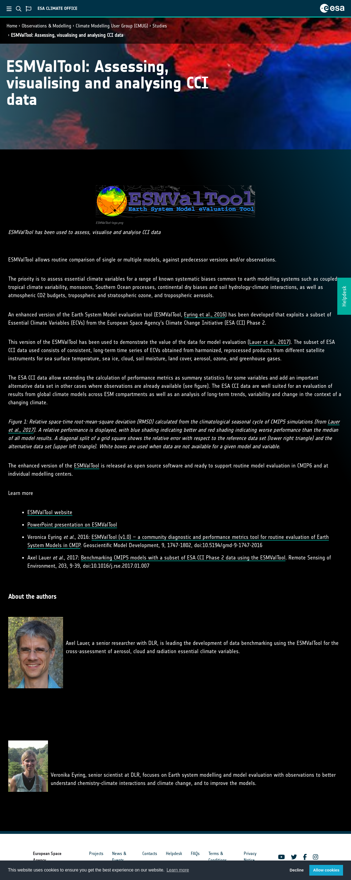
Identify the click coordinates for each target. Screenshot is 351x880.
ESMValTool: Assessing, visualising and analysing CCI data (67, 35)
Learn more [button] (177, 870)
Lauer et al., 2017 (269, 342)
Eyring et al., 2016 (204, 314)
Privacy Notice (250, 857)
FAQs (195, 853)
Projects (96, 853)
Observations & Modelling (46, 26)
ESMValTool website (49, 512)
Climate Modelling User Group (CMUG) (112, 26)
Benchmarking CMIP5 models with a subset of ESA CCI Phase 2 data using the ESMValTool (183, 557)
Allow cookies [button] (326, 870)
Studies (159, 26)
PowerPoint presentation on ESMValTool (72, 524)
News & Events (119, 857)
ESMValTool (86, 465)
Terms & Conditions (217, 857)
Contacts (149, 853)
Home (12, 26)
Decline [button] (297, 870)
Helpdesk (174, 853)
